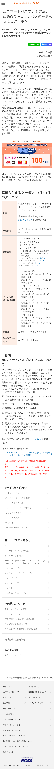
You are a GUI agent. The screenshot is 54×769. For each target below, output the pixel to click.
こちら (40, 258)
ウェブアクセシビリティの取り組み (17, 747)
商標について (8, 752)
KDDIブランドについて (38, 692)
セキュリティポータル (11, 730)
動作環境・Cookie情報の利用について (17, 741)
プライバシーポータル (11, 725)
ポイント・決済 (12, 518)
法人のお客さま (35, 697)
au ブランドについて (11, 692)
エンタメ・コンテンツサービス (19, 508)
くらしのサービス (13, 513)
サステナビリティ (10, 697)
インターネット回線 (14, 503)
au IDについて (34, 687)
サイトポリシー (9, 709)
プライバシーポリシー (11, 720)
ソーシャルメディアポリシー (14, 736)
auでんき (9, 523)
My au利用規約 (8, 714)
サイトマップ (8, 687)
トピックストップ (13, 493)
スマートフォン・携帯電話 (17, 498)
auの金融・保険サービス (16, 527)
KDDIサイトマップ (36, 703)
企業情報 (6, 703)
